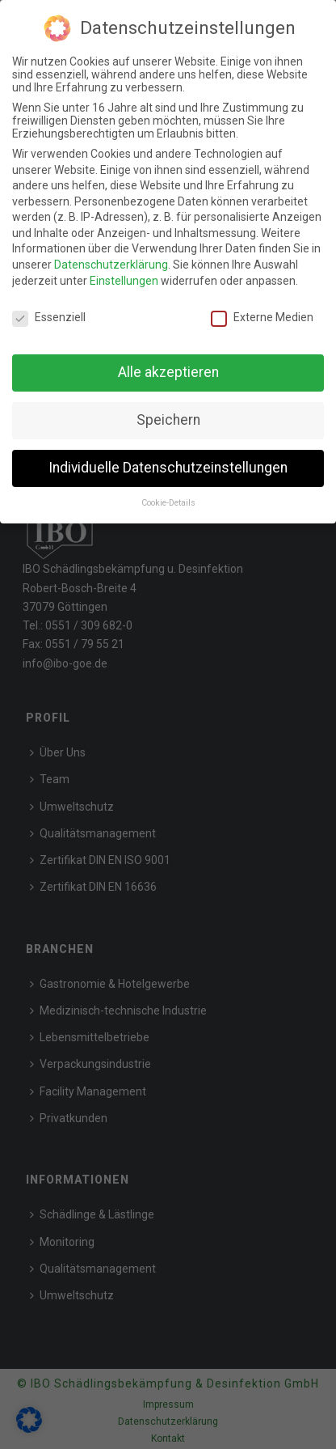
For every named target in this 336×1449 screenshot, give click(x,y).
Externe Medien (262, 317)
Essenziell (49, 317)
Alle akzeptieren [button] (168, 372)
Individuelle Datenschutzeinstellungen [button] (168, 468)
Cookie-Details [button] (168, 503)
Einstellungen (124, 280)
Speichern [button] (168, 420)
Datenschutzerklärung (111, 264)
